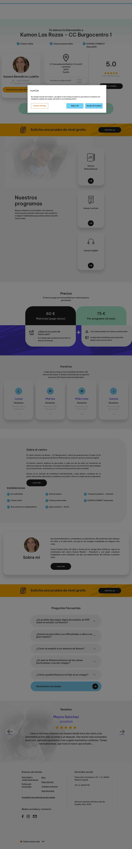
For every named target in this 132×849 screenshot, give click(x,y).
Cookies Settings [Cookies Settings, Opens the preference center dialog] (39, 106)
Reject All (75, 106)
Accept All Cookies (94, 106)
